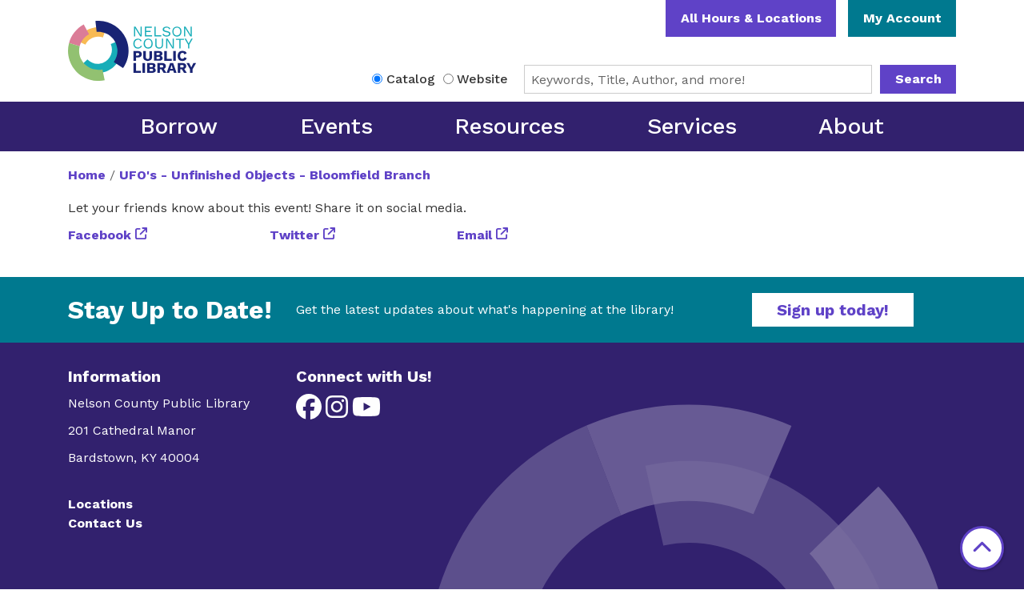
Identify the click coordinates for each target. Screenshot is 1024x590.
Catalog (410, 78)
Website (482, 78)
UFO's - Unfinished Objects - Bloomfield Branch (274, 175)
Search (918, 78)
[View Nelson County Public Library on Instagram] (339, 411)
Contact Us (105, 523)
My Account (902, 18)
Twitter (294, 235)
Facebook (99, 235)
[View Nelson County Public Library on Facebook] (311, 411)
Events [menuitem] (336, 126)
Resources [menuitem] (509, 126)
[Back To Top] (982, 548)
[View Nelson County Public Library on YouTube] (366, 411)
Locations (100, 504)
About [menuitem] (851, 126)
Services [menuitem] (692, 126)
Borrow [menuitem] (179, 126)
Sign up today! (833, 309)
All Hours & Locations (751, 18)
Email (474, 235)
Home (87, 175)
